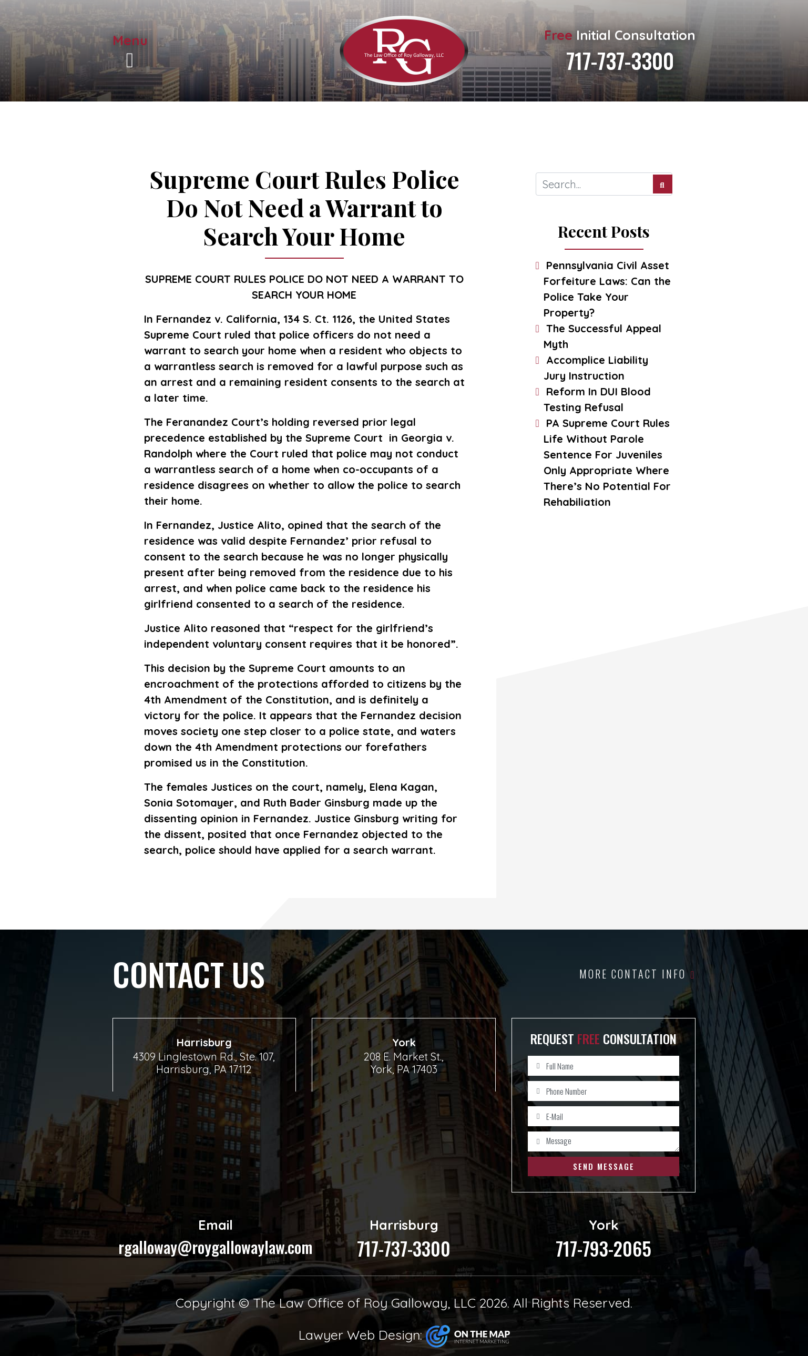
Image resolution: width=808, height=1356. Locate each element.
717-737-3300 (620, 60)
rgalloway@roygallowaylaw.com (215, 1237)
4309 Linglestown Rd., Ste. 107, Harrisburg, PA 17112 (204, 1063)
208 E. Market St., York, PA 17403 (404, 1063)
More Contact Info (637, 974)
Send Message (604, 1166)
